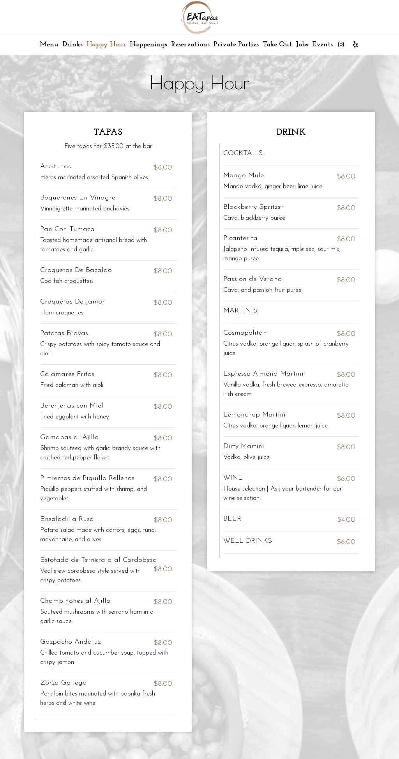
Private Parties (236, 44)
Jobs (302, 44)
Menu (49, 44)
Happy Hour (106, 44)
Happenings (148, 44)
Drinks (72, 44)
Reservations (190, 44)
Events (322, 44)
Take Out (277, 44)
